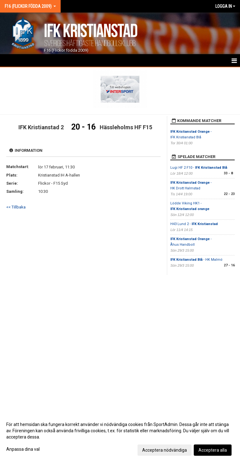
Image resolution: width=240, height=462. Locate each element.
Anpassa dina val (23, 449)
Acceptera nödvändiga (164, 450)
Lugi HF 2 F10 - (198, 168)
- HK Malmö (196, 260)
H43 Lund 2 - (194, 224)
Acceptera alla (212, 450)
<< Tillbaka (16, 207)
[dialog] (120, 437)
